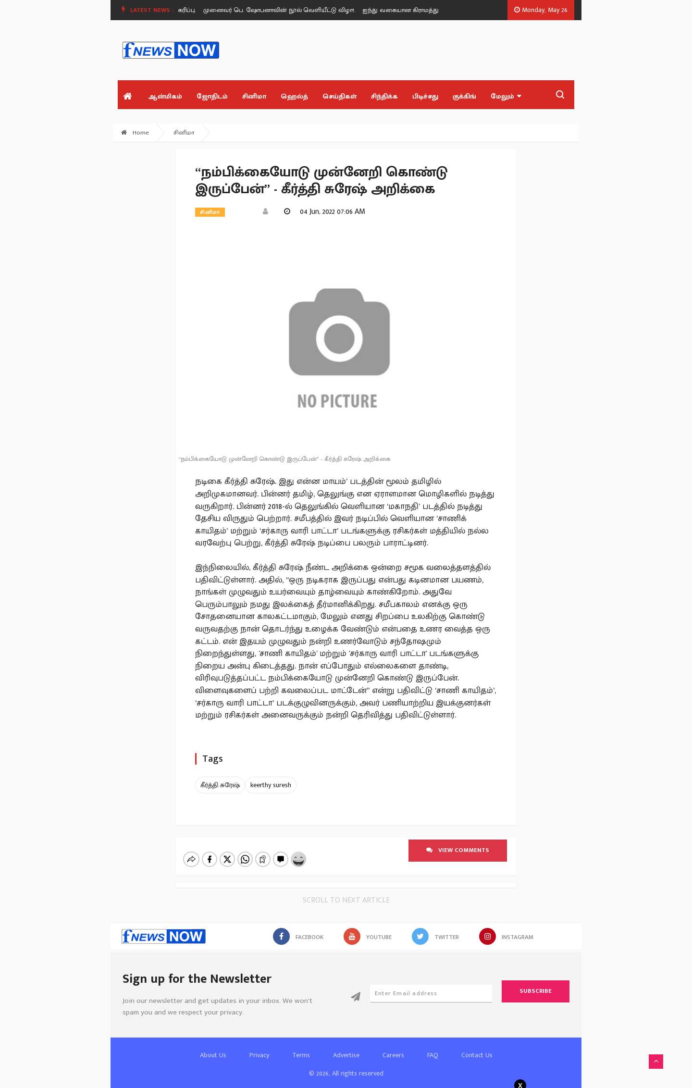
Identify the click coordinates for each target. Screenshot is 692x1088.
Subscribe (535, 982)
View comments (457, 850)
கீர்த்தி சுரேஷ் (220, 785)
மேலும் (506, 96)
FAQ (432, 1046)
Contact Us (477, 1046)
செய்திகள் (339, 96)
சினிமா (254, 96)
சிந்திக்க (384, 96)
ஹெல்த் (294, 96)
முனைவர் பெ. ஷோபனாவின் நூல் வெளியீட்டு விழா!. (282, 10)
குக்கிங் (464, 96)
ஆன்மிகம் (165, 96)
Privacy (259, 1046)
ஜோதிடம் (212, 96)
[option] (285, 10)
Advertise (346, 1046)
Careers (393, 1046)
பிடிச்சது (425, 96)
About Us (213, 1046)
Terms (301, 1046)
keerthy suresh (270, 785)
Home (135, 132)
